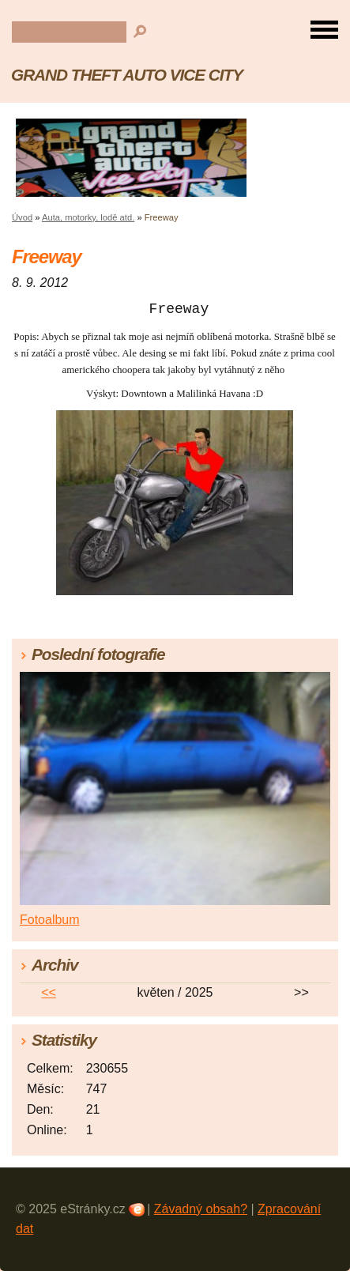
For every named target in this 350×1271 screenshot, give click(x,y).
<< (48, 992)
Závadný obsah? (200, 1209)
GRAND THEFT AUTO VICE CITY (127, 75)
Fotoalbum (50, 919)
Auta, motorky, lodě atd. (88, 217)
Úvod (22, 217)
